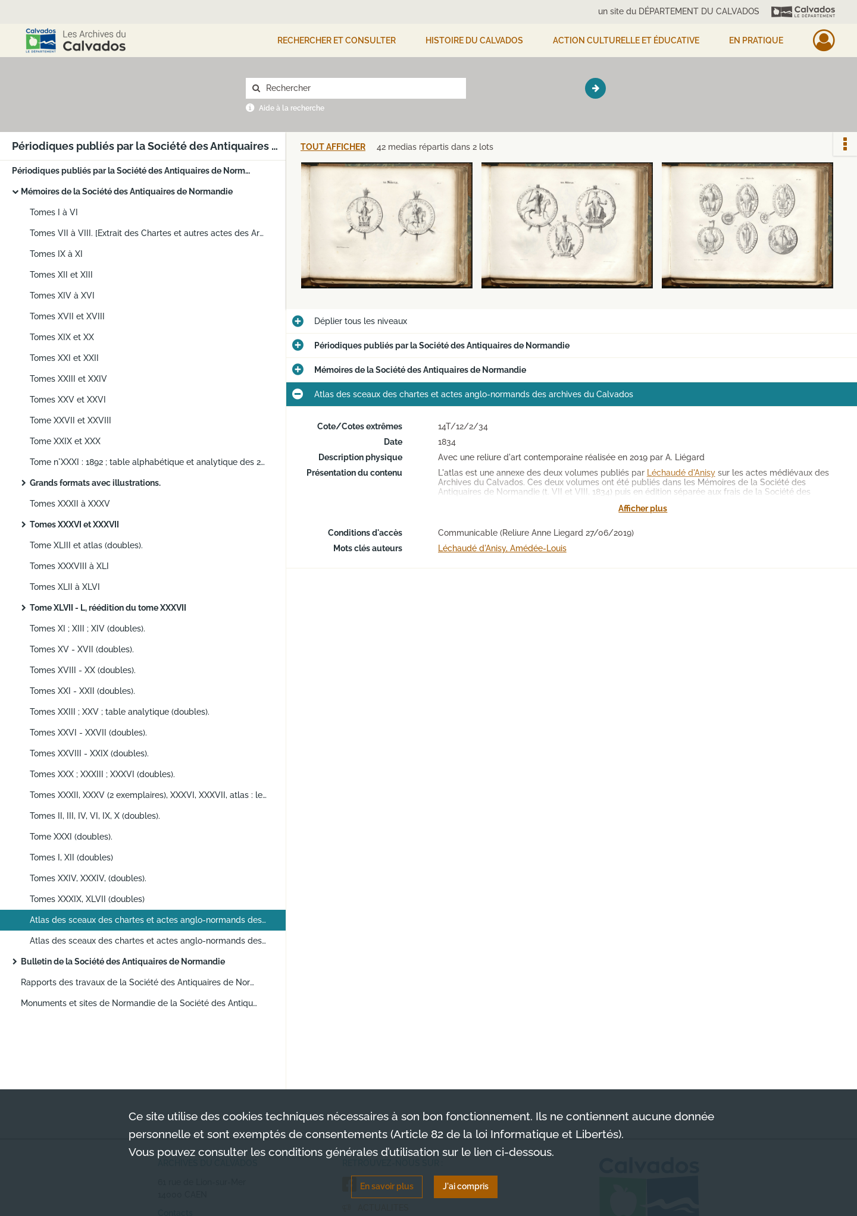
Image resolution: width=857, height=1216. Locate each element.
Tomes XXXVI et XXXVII (74, 524)
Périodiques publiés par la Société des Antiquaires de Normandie (131, 170)
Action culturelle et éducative (626, 40)
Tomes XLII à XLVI (65, 587)
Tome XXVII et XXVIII (70, 420)
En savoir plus (387, 1186)
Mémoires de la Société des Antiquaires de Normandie (127, 191)
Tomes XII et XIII (61, 274)
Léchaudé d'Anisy (681, 472)
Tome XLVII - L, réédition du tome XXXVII (108, 607)
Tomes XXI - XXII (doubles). (82, 691)
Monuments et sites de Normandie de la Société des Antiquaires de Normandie (140, 1003)
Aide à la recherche (291, 108)
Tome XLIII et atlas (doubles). (86, 545)
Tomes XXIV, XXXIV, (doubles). (88, 878)
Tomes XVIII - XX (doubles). (83, 670)
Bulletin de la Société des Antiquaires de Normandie (123, 961)
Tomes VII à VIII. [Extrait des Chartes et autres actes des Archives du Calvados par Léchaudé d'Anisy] (149, 233)
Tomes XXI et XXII (64, 358)
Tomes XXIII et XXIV (68, 379)
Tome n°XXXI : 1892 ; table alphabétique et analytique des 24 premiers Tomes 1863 (149, 462)
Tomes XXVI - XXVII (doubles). (88, 732)
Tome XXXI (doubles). (71, 836)
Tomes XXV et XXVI (68, 399)
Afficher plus (642, 508)
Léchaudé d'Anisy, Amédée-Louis (502, 548)
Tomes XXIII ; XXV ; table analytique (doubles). (119, 712)
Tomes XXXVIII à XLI (69, 566)
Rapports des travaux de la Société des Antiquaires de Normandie (140, 982)
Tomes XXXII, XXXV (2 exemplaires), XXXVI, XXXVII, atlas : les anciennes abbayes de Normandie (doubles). (149, 795)
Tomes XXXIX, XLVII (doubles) (87, 899)
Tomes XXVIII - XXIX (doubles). (89, 753)
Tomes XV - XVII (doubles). (82, 649)
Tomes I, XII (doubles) (71, 857)
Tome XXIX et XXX (65, 441)
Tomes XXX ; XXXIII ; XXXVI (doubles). (102, 774)
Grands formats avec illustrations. (95, 483)
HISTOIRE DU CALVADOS (474, 40)
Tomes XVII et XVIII (67, 316)
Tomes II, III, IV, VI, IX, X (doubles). (95, 816)
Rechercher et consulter (336, 40)
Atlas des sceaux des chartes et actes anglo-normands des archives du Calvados (149, 920)
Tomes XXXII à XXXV (70, 503)
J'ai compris (466, 1186)
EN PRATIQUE (756, 40)
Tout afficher (333, 147)
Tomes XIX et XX (62, 337)
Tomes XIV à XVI (62, 295)
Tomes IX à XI (56, 254)
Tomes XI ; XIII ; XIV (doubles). (87, 628)
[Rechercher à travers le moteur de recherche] (362, 88)
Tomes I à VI (54, 212)
